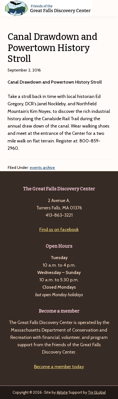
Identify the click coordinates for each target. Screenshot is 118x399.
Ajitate (62, 392)
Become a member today (59, 366)
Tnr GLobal (97, 392)
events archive (42, 167)
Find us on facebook (59, 229)
